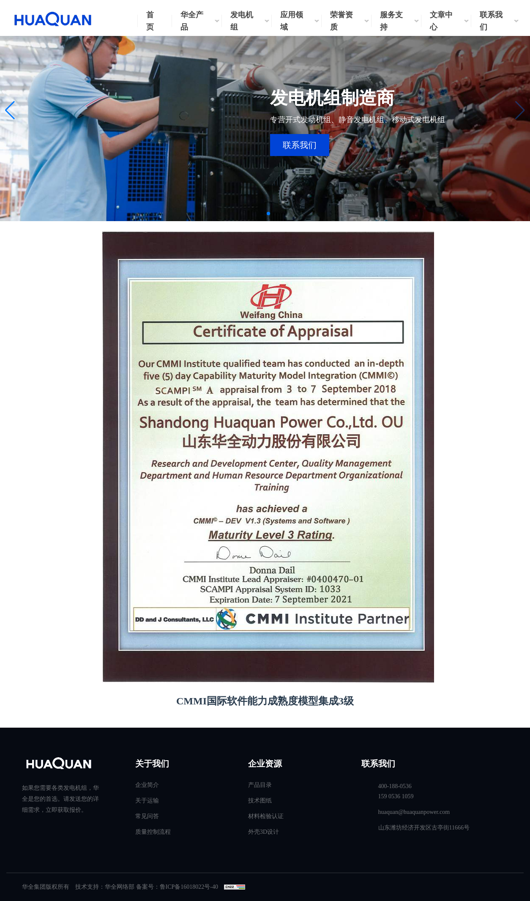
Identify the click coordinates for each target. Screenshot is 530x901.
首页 (150, 21)
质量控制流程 (153, 832)
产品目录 (260, 785)
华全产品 (191, 21)
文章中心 (441, 21)
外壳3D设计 (263, 832)
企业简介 (147, 785)
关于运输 (147, 800)
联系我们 (491, 21)
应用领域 (291, 21)
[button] (10, 110)
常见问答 (147, 816)
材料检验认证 (266, 816)
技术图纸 (260, 800)
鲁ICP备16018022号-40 (189, 887)
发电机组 (241, 21)
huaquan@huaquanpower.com (414, 812)
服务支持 (391, 21)
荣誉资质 (341, 21)
